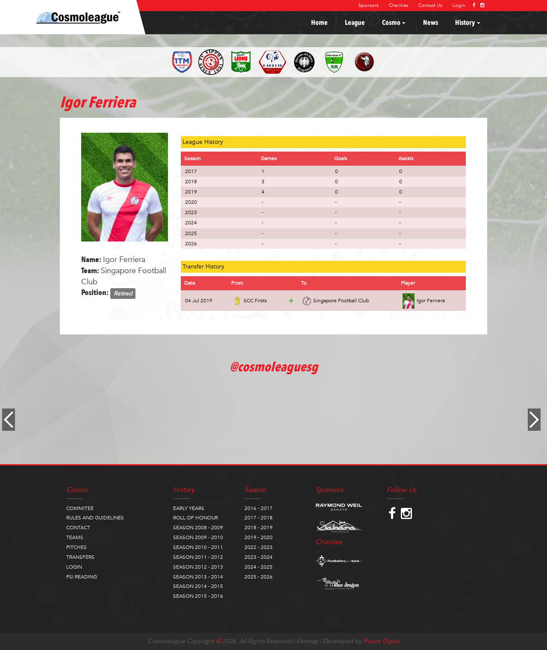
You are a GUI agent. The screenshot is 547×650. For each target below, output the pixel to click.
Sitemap (307, 641)
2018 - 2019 (258, 527)
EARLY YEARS (188, 508)
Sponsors (369, 5)
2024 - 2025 (258, 567)
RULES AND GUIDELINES (95, 517)
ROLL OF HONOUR (195, 517)
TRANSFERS (80, 557)
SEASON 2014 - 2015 (198, 586)
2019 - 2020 (258, 537)
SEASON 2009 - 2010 (198, 537)
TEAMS (74, 537)
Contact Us (430, 5)
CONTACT (78, 527)
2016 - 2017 (258, 508)
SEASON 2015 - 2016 (198, 596)
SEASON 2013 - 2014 (198, 576)
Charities (398, 5)
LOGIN (74, 567)
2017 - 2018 (258, 517)
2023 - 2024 (258, 557)
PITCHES (76, 547)
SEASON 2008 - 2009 (198, 527)
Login (459, 5)
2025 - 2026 (258, 576)
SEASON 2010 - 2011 (198, 547)
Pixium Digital (381, 641)
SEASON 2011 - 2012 (198, 557)
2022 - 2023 (258, 547)
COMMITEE (80, 508)
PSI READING (81, 576)
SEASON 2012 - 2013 (198, 567)
